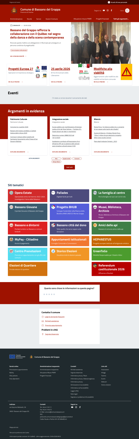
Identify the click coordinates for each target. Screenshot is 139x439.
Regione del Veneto (15, 2)
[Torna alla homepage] (45, 357)
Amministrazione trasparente (49, 369)
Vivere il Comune (52, 19)
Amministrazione (16, 19)
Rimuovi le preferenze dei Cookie (19, 432)
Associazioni (105, 369)
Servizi (38, 19)
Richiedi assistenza (77, 369)
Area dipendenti (14, 379)
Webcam (104, 382)
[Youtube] (103, 10)
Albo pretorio (13, 376)
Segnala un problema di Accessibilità (82, 397)
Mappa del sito (14, 427)
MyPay (11, 372)
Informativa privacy (77, 382)
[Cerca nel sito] (127, 10)
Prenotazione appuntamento (18, 369)
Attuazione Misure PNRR (48, 372)
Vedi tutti (69, 167)
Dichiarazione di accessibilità (79, 385)
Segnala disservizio (77, 372)
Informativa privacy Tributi (79, 376)
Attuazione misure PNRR (82, 19)
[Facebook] (110, 10)
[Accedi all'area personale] (118, 2)
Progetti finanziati (102, 19)
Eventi (103, 379)
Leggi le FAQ (75, 391)
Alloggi (103, 372)
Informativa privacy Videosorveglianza (83, 379)
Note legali (74, 394)
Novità (29, 19)
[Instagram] (106, 10)
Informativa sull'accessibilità (79, 388)
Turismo (103, 376)
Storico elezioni (106, 385)
